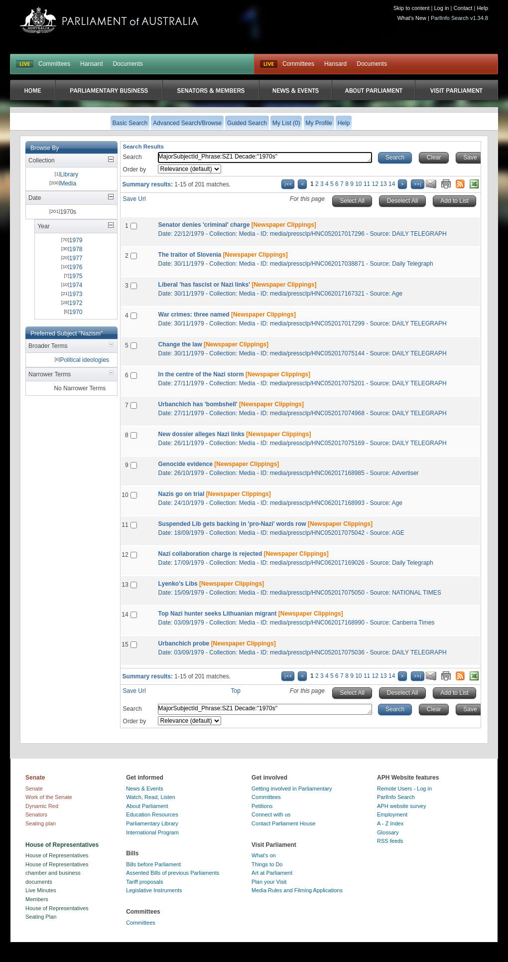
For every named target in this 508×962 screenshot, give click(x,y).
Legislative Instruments (154, 890)
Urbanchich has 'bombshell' (198, 404)
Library (69, 174)
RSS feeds (390, 841)
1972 (76, 303)
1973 (76, 294)
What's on (264, 855)
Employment (392, 814)
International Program (152, 832)
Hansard (91, 63)
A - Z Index (390, 823)
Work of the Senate (48, 797)
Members (36, 899)
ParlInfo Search (396, 797)
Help (482, 8)
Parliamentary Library (152, 823)
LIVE (24, 64)
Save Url (134, 198)
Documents (128, 63)
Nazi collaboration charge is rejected (210, 553)
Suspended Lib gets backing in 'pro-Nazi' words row (232, 523)
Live (268, 64)
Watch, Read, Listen (150, 797)
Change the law (180, 344)
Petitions (262, 806)
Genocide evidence (185, 464)
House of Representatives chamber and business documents (57, 873)
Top (236, 690)
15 (125, 644)
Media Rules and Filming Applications (297, 890)
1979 (76, 240)
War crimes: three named (194, 314)
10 (358, 183)
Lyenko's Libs (178, 583)
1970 (76, 312)
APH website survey (401, 806)
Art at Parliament (272, 873)
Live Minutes (40, 890)
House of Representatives (57, 855)
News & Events (144, 789)
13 (383, 183)
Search (132, 157)
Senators (36, 814)
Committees (54, 63)
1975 (76, 276)
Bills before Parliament (153, 864)
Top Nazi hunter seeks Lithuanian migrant (217, 613)
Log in (441, 8)
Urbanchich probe (184, 643)
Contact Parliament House (283, 823)
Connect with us (271, 814)
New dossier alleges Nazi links (201, 434)
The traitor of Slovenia (190, 254)
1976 (76, 267)
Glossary (387, 832)
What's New (411, 18)
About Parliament (147, 806)
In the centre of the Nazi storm (201, 374)
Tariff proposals (144, 882)
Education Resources (152, 814)
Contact (462, 8)
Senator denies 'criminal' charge (204, 224)
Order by (134, 169)
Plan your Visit (269, 882)
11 (367, 183)
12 (375, 183)
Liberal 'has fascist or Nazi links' (204, 284)
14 (391, 183)
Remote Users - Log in (404, 789)
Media (68, 183)
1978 (76, 249)
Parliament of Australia (109, 20)
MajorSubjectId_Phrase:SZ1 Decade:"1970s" (265, 157)
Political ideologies (84, 359)
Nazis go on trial (181, 493)
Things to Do (267, 864)
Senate (34, 789)
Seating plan (40, 823)
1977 (76, 258)
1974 (76, 285)
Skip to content (411, 8)
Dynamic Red (41, 806)
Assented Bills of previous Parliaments (172, 873)
